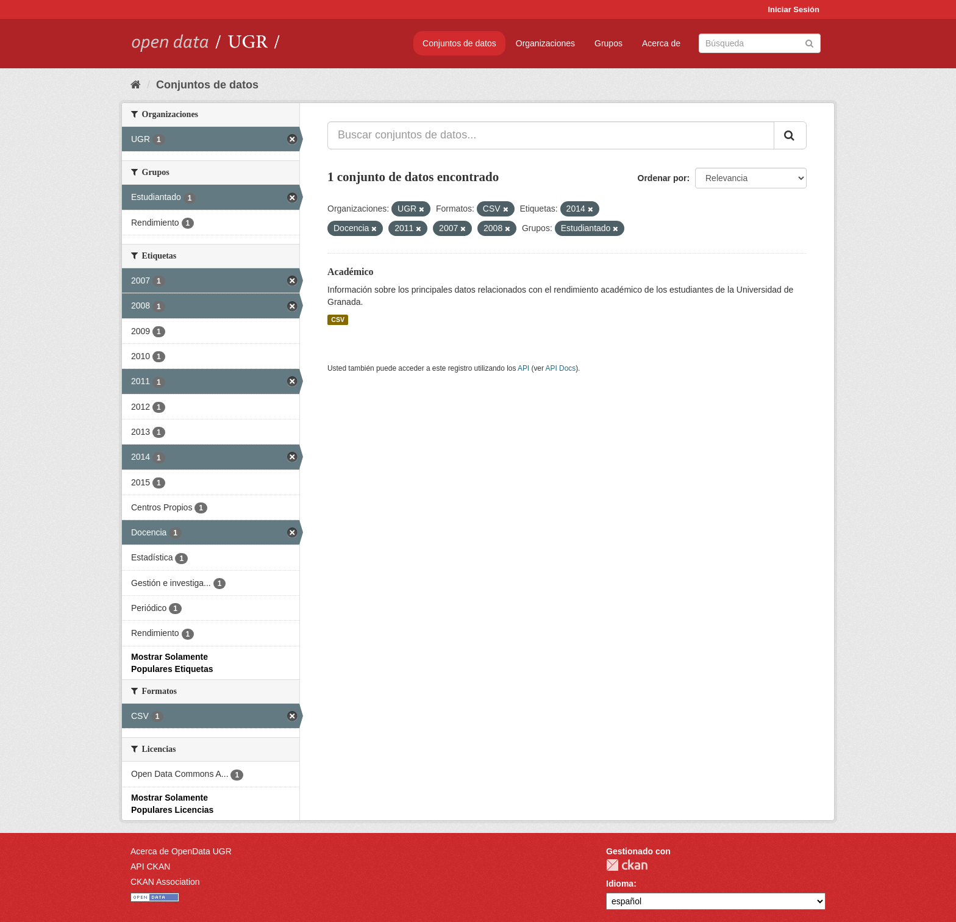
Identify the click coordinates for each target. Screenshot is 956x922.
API (523, 368)
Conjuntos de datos (459, 43)
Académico (350, 271)
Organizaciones (545, 43)
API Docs (561, 368)
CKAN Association (165, 882)
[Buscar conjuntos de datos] (760, 43)
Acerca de (661, 43)
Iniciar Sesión (793, 9)
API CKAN (150, 866)
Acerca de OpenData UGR (181, 851)
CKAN (626, 865)
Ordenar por (662, 178)
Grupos (608, 43)
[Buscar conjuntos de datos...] (550, 135)
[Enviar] (809, 42)
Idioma (619, 883)
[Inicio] (135, 85)
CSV (337, 319)
